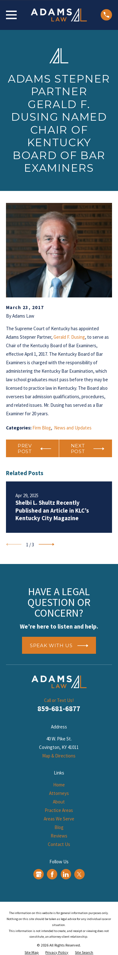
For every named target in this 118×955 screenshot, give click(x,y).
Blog (59, 827)
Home (59, 785)
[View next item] (46, 544)
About (59, 802)
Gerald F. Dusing (69, 337)
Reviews (59, 836)
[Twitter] (79, 874)
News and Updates (73, 428)
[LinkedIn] (66, 874)
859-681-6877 (58, 708)
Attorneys (59, 793)
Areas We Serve (59, 819)
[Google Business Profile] (39, 874)
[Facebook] (52, 874)
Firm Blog (41, 428)
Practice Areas (59, 810)
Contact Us (59, 844)
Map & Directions (59, 756)
